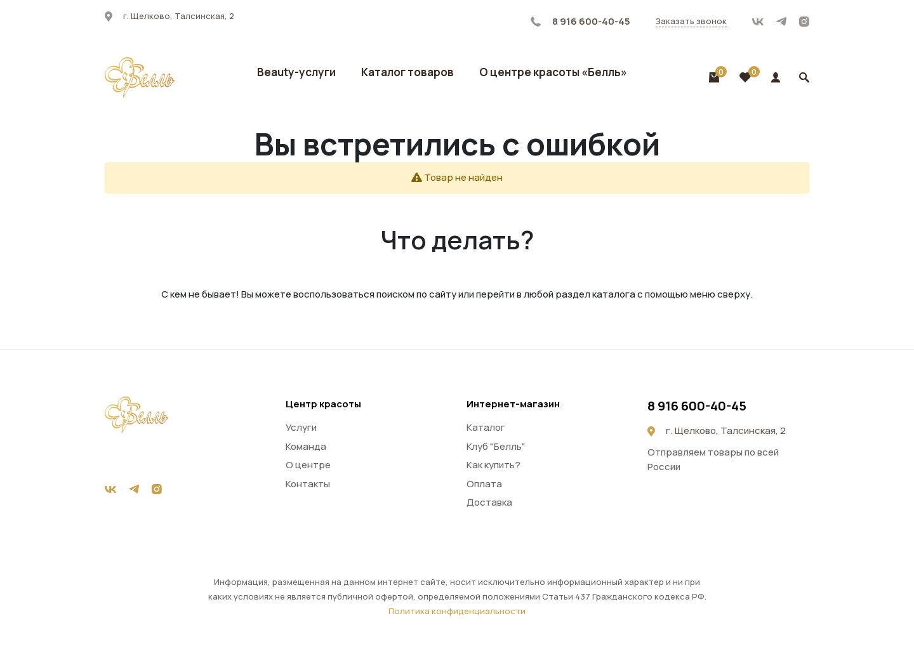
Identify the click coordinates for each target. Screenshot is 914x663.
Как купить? (493, 464)
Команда (306, 446)
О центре (308, 464)
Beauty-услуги (296, 72)
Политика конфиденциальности (457, 611)
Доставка (489, 502)
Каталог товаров (407, 72)
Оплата (484, 483)
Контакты (308, 483)
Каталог (486, 427)
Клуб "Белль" (496, 446)
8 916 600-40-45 (580, 21)
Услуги (301, 427)
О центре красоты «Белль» (553, 72)
